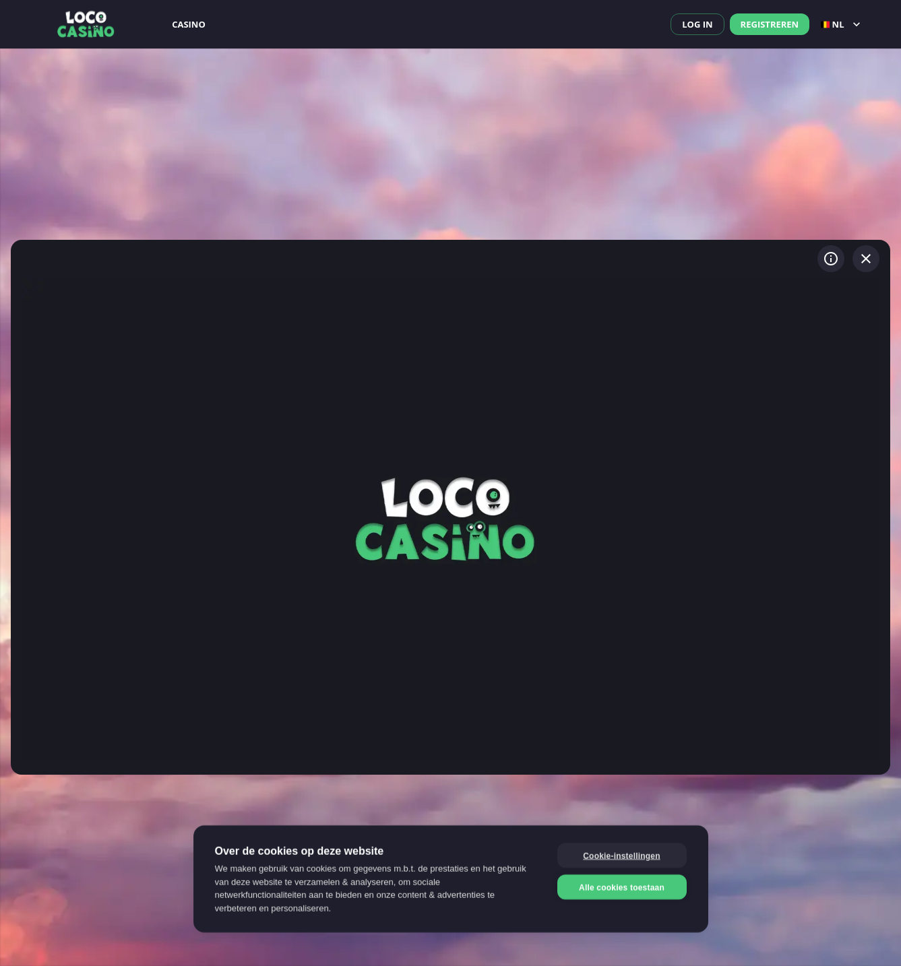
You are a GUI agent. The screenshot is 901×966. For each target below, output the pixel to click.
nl (842, 24)
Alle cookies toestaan (621, 886)
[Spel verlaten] (865, 258)
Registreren (770, 24)
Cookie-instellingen (621, 855)
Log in (697, 24)
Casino (189, 24)
